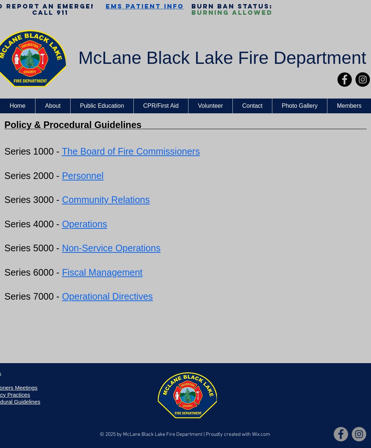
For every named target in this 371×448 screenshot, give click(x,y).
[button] (52, 106)
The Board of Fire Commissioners (131, 151)
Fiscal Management (102, 272)
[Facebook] (344, 79)
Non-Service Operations (111, 248)
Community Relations (106, 199)
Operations (84, 224)
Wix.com (261, 434)
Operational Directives (107, 296)
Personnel (83, 175)
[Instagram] (362, 79)
